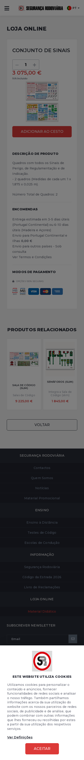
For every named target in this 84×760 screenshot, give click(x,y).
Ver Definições (19, 737)
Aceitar (42, 749)
